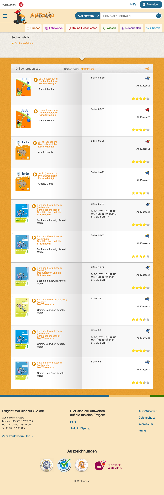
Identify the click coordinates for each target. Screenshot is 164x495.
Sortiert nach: (71, 68)
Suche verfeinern (24, 43)
